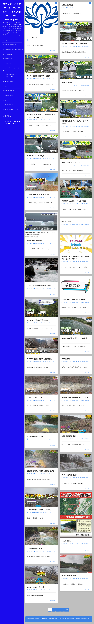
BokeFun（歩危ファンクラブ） (10, 110)
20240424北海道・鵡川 (69, 436)
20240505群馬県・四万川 (35, 436)
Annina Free (86, 618)
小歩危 (5, 86)
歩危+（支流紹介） (8, 104)
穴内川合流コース (8, 95)
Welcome (6, 40)
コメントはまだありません (83, 46)
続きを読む (52, 50)
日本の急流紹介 (7, 58)
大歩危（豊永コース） (9, 90)
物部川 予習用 (66, 221)
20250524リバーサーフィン (35, 156)
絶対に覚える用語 (8, 81)
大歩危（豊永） (66, 541)
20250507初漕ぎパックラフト (71, 162)
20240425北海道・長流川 (69, 475)
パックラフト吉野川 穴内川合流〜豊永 (74, 44)
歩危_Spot (6, 100)
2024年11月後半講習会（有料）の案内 (39, 285)
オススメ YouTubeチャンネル (11, 69)
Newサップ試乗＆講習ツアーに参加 (38, 76)
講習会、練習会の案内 (9, 45)
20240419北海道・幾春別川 (35, 587)
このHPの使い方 (32, 37)
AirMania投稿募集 (67, 5)
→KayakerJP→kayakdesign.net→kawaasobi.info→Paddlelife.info (12, 49)
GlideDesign (38, 40)
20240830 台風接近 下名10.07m (37, 320)
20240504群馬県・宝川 (34, 548)
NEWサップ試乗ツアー (69, 82)
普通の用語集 (7, 116)
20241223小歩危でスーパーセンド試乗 (74, 201)
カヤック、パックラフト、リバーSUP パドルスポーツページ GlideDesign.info (12, 11)
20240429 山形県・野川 (69, 576)
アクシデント (7, 63)
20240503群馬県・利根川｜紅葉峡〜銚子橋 (40, 471)
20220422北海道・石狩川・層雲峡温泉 (39, 359)
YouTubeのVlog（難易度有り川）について (75, 397)
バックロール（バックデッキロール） (73, 299)
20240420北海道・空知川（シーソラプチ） (40, 510)
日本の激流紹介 (7, 54)
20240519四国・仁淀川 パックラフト (39, 194)
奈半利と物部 (66, 359)
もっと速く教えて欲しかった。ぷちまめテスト (10, 76)
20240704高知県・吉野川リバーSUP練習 (74, 338)
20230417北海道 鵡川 (34, 397)
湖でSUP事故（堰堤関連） (35, 240)
